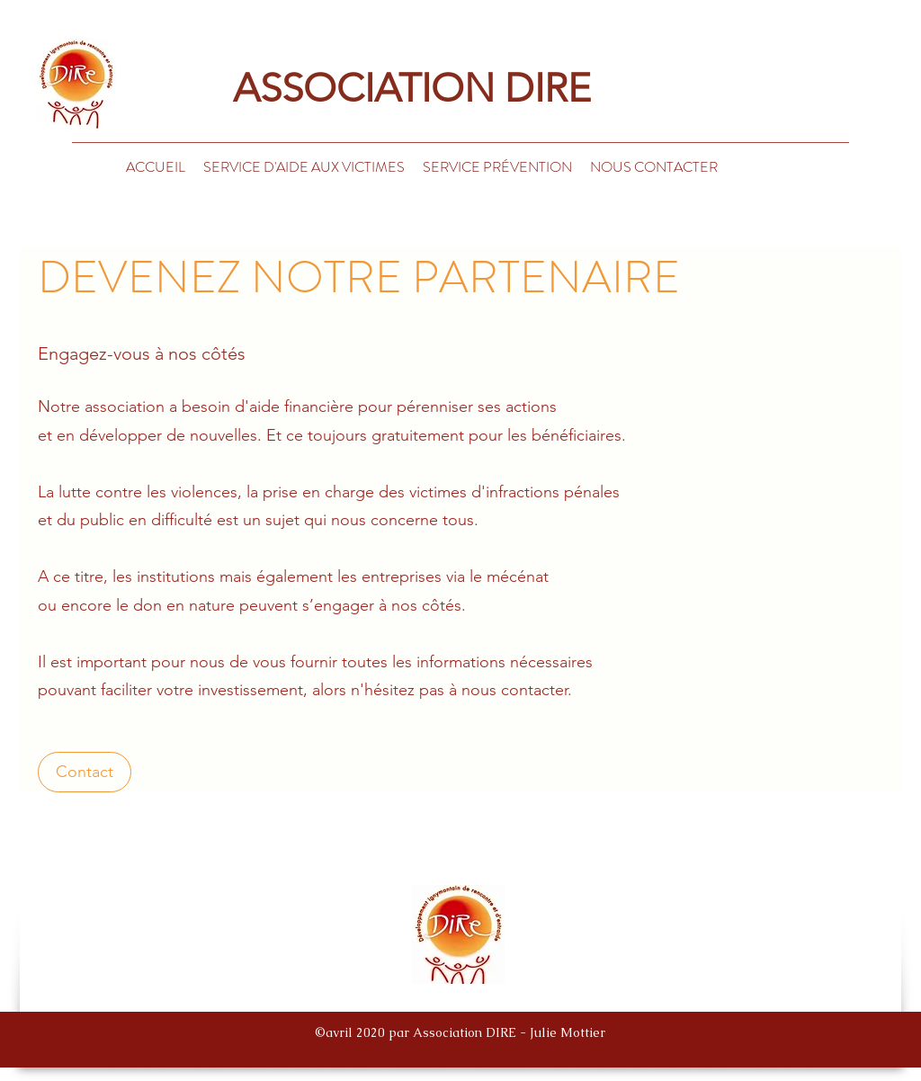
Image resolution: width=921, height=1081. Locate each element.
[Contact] (84, 772)
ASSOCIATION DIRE (377, 88)
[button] (654, 167)
